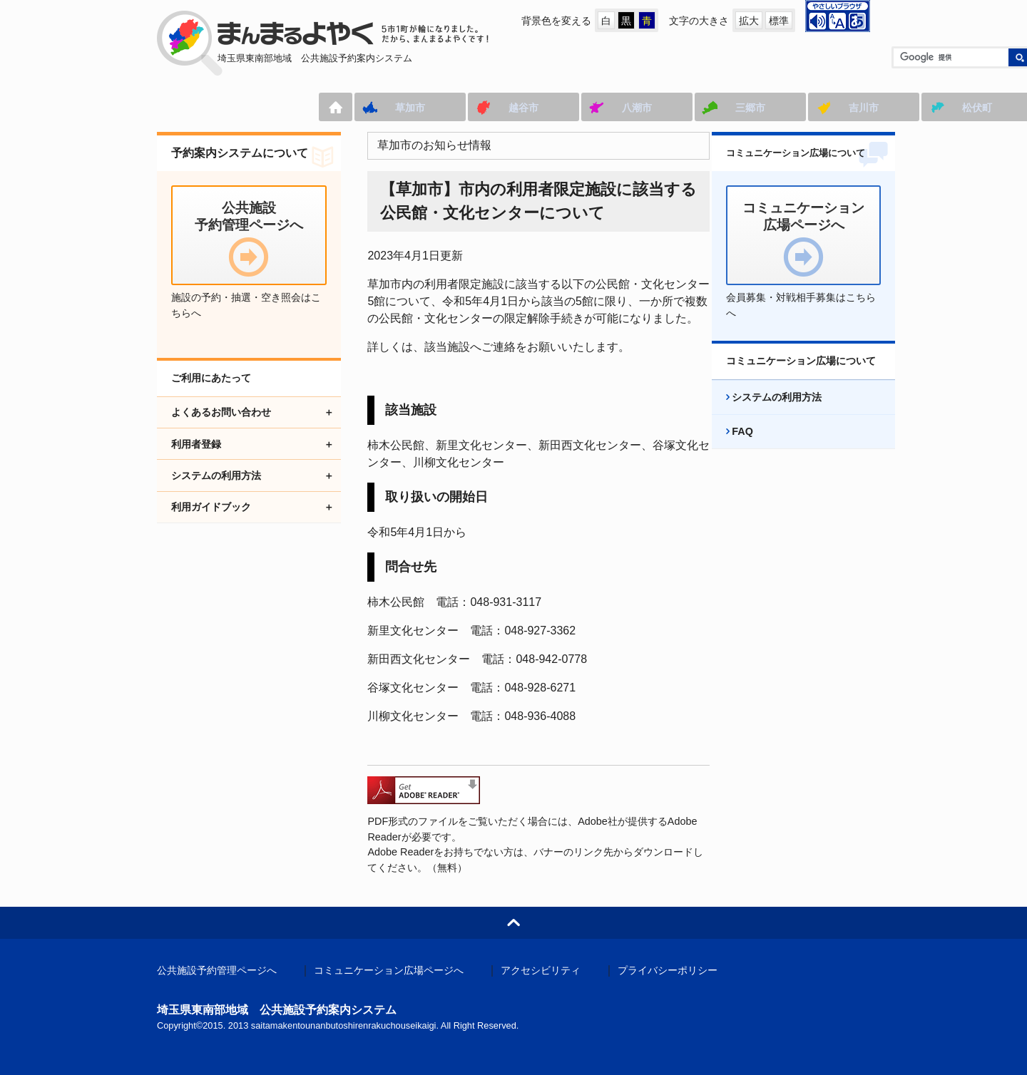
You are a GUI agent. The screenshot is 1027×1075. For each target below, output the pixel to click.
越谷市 (359, 107)
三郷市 (586, 107)
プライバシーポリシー (667, 970)
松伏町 (813, 107)
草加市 (246, 107)
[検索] (785, 57)
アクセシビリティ (541, 970)
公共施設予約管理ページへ (217, 970)
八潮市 (473, 107)
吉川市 (700, 107)
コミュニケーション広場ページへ (389, 970)
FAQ (730, 447)
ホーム (171, 107)
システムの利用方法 (764, 412)
